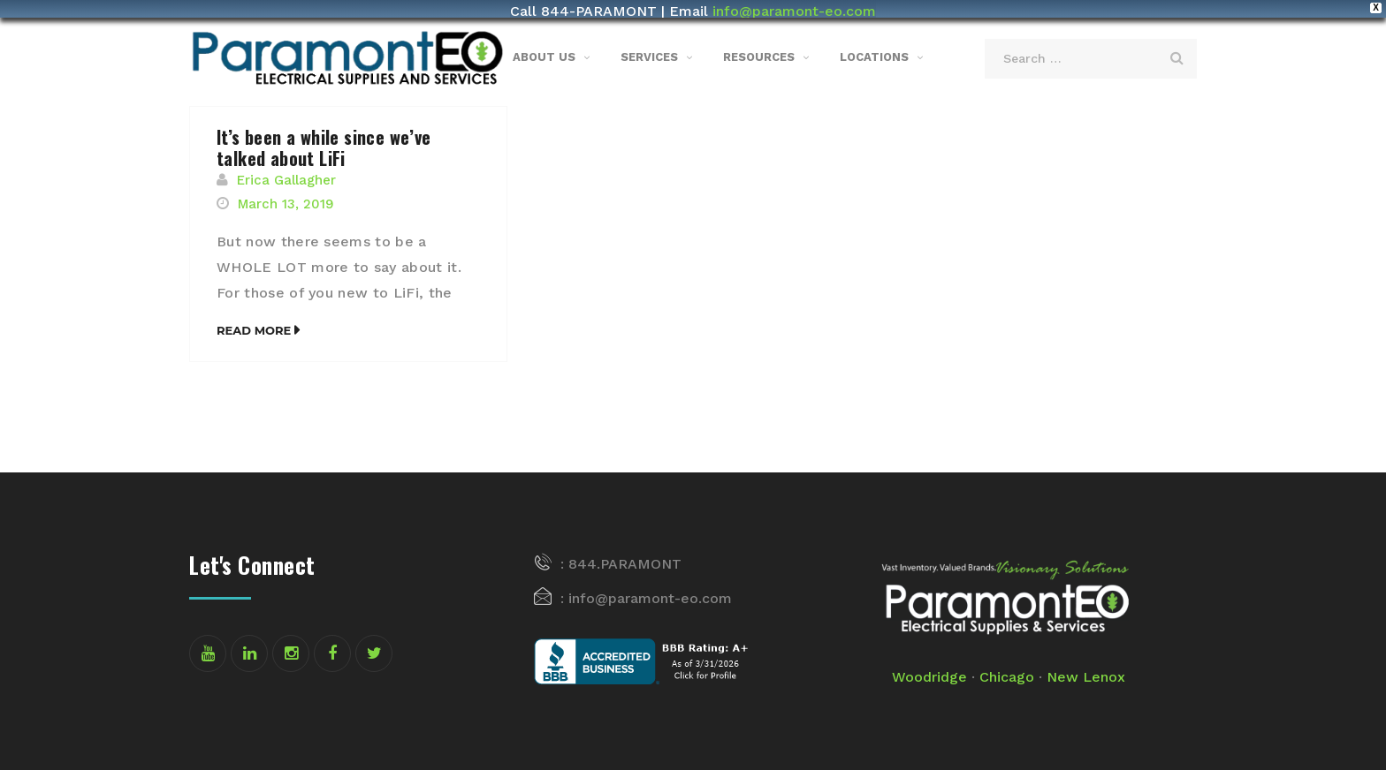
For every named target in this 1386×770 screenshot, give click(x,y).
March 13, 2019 (286, 191)
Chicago (1006, 663)
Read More (254, 316)
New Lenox (1086, 663)
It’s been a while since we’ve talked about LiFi (324, 134)
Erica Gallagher (286, 167)
